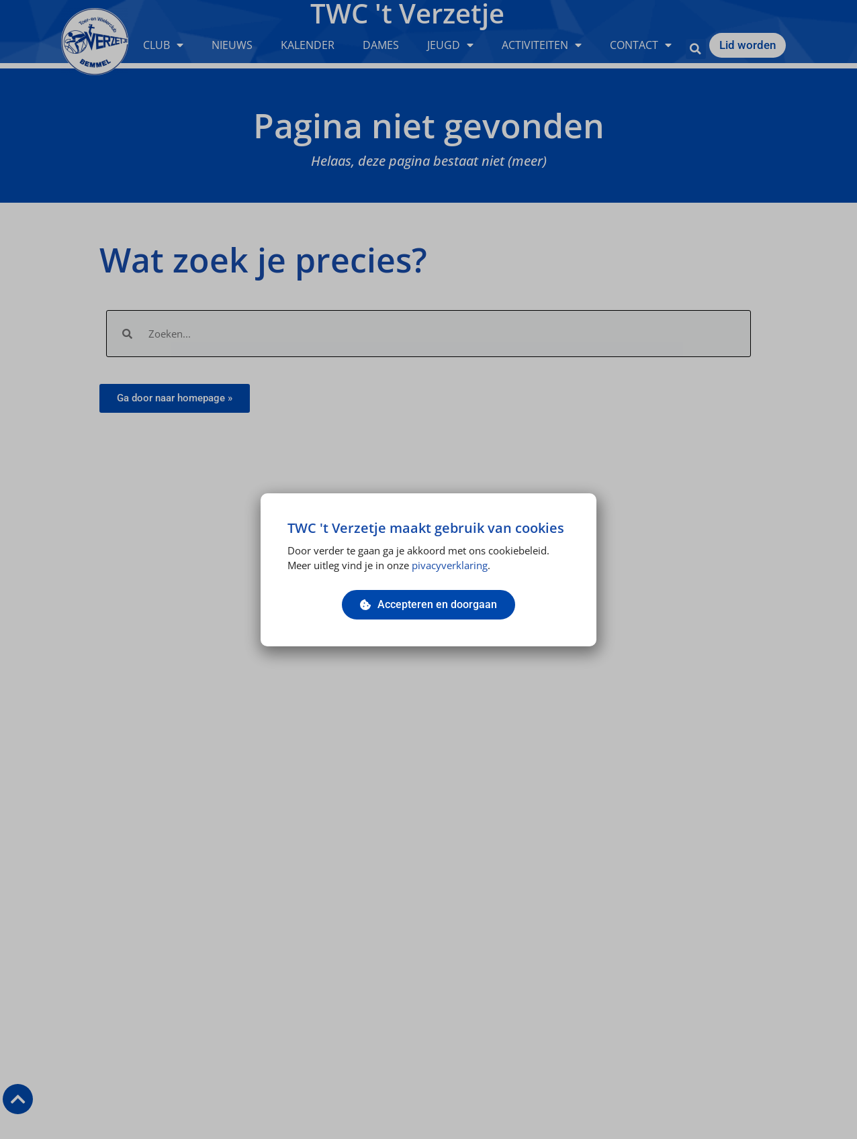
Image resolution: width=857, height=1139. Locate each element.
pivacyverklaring (450, 565)
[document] (428, 569)
